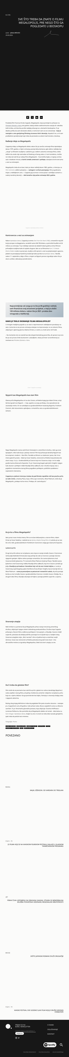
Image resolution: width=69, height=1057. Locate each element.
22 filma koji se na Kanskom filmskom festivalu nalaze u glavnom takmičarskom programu (35, 845)
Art (7, 897)
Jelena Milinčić (15, 33)
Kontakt (50, 1034)
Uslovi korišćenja (58, 1052)
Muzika (8, 787)
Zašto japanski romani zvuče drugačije (46, 956)
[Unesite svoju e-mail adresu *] (25, 1031)
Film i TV (9, 841)
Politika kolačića (44, 1052)
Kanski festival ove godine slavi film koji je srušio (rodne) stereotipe (38, 1011)
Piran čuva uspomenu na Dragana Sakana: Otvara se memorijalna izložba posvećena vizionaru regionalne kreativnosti (35, 901)
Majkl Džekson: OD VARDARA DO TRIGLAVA (46, 790)
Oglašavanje (52, 1029)
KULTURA (8, 15)
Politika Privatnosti (29, 1052)
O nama (50, 1025)
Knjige (8, 953)
